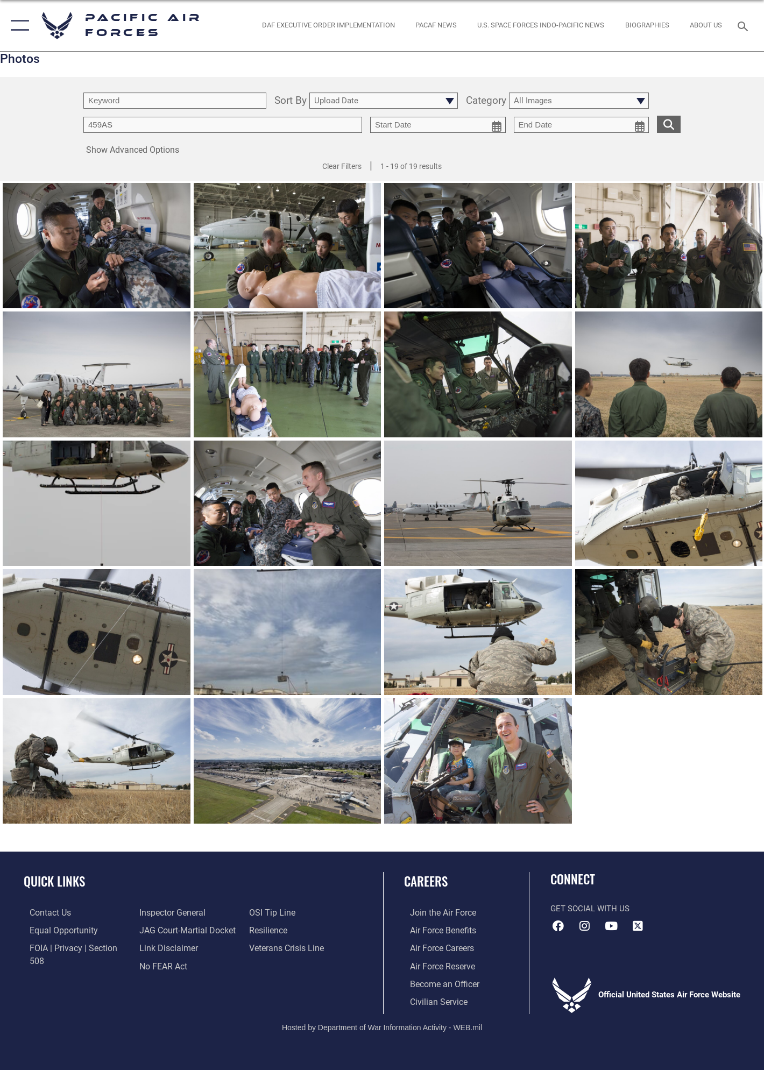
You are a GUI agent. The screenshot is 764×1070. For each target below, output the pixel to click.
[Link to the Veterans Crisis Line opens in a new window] (287, 929)
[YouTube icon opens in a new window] (611, 926)
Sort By (290, 101)
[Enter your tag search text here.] (222, 125)
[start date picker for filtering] (438, 125)
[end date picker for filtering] (581, 125)
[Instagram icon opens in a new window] (585, 926)
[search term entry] (174, 101)
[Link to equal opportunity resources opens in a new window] (56, 929)
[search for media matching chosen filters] (669, 124)
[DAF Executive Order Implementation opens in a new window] (328, 25)
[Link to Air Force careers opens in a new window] (435, 947)
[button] (17, 25)
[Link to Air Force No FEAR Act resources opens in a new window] (160, 947)
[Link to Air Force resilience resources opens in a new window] (269, 912)
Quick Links (54, 881)
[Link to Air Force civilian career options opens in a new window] (431, 1000)
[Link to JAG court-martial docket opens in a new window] (183, 912)
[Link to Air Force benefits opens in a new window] (436, 929)
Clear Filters (342, 166)
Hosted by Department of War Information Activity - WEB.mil (382, 1025)
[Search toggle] (744, 25)
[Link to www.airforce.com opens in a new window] (436, 912)
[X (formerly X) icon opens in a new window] (637, 926)
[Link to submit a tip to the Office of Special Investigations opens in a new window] (158, 965)
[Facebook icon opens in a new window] (558, 926)
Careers (426, 881)
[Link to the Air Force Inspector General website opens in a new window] (55, 965)
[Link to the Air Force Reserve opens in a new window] (436, 965)
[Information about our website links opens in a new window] (165, 929)
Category (486, 101)
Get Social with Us (589, 908)
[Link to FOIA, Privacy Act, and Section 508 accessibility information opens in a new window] (73, 947)
